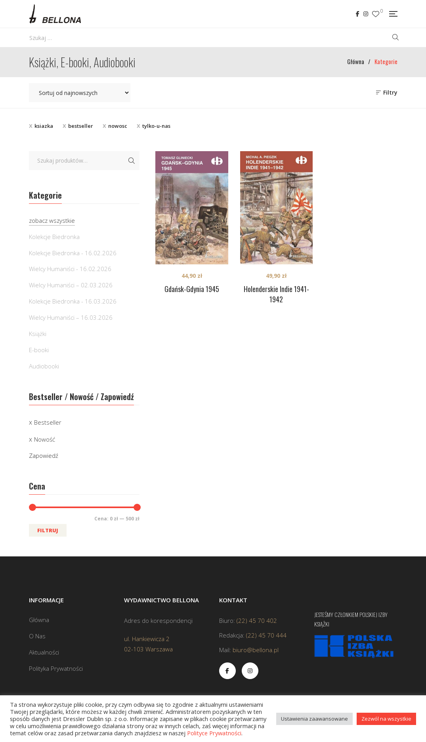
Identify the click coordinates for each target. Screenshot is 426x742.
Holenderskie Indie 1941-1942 (276, 294)
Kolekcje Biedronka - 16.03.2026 (73, 301)
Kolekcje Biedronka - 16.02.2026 (73, 253)
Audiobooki (44, 366)
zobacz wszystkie (52, 220)
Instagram (365, 14)
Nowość (44, 439)
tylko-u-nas (156, 125)
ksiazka (43, 125)
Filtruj (47, 530)
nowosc (117, 125)
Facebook (357, 14)
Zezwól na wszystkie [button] (386, 718)
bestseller (80, 125)
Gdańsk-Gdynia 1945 (191, 289)
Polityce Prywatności (214, 733)
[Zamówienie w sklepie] (79, 92)
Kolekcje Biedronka (54, 237)
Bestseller (47, 422)
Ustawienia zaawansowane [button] (314, 718)
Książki (37, 334)
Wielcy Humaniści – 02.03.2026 (71, 285)
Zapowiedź (43, 455)
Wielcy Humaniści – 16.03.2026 (71, 317)
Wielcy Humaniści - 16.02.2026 (70, 269)
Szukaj (131, 160)
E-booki (39, 350)
